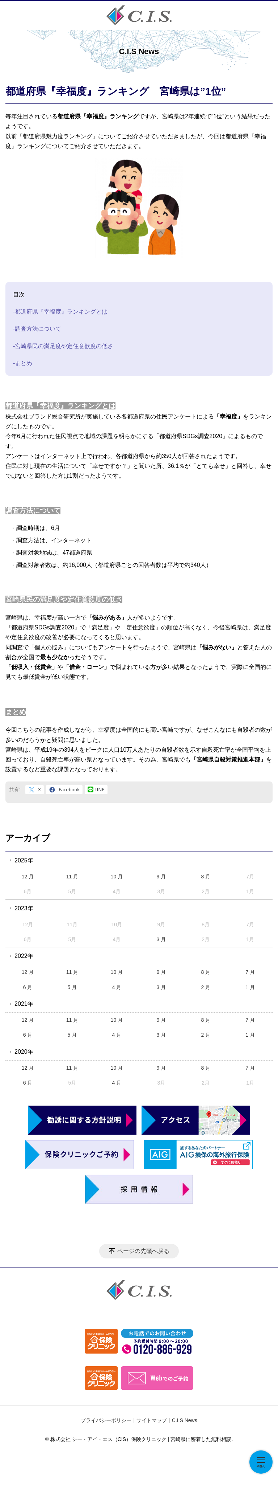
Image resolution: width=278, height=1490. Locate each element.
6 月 (28, 987)
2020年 (23, 1052)
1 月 (250, 987)
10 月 (117, 876)
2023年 (23, 908)
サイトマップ (151, 1420)
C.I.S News (184, 1420)
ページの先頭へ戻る (143, 1251)
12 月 (28, 876)
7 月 (250, 972)
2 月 (205, 987)
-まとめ (22, 363)
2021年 (23, 1004)
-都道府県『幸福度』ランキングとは (60, 312)
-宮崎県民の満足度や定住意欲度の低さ (63, 346)
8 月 (205, 876)
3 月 (161, 939)
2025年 (23, 860)
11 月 (72, 876)
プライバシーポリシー (106, 1420)
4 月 (117, 987)
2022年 (23, 956)
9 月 (161, 876)
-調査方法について (37, 329)
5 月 (72, 987)
